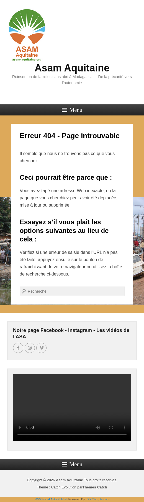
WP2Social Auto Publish (51, 499)
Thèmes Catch (95, 487)
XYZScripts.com (98, 499)
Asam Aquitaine (72, 68)
